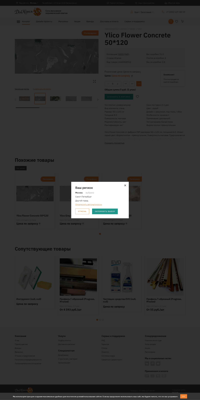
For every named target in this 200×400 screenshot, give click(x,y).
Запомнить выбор (106, 211)
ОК (183, 396)
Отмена (82, 211)
